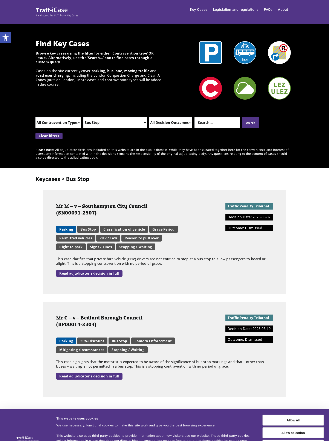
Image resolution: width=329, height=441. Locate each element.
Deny (293, 418)
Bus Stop (88, 229)
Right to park (71, 247)
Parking (66, 229)
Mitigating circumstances (81, 349)
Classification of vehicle (124, 229)
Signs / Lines (101, 247)
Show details (226, 432)
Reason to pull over (142, 238)
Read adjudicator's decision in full (89, 273)
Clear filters (49, 136)
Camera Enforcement (153, 341)
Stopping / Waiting (135, 247)
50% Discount (92, 341)
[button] (5, 37)
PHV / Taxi (108, 238)
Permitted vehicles (75, 238)
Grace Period (163, 229)
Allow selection (293, 406)
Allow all (293, 393)
